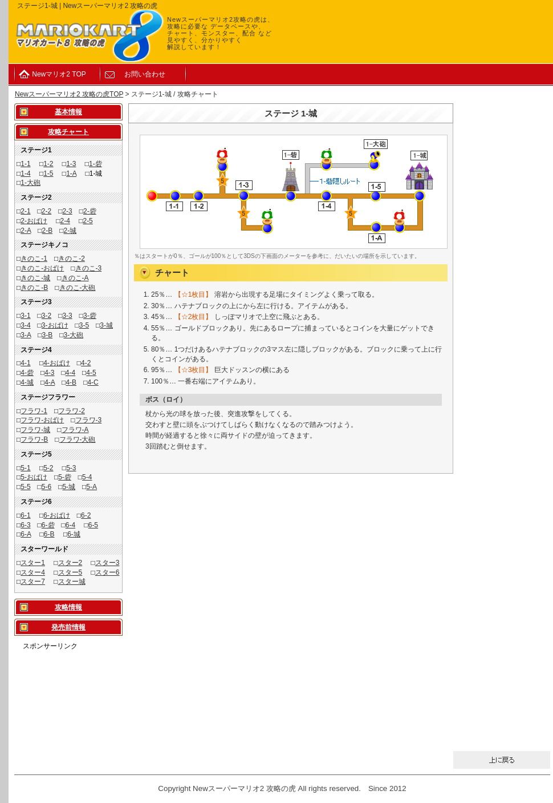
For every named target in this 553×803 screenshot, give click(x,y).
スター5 (70, 572)
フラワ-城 (35, 430)
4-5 (91, 373)
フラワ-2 (71, 411)
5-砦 (64, 477)
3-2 (46, 316)
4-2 (86, 363)
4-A (49, 382)
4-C (92, 382)
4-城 (27, 382)
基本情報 (68, 112)
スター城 (72, 582)
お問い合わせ (144, 74)
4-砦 (27, 373)
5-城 (68, 487)
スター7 (33, 582)
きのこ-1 (34, 259)
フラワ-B (34, 439)
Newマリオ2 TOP (59, 74)
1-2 (48, 164)
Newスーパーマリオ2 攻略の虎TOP (69, 94)
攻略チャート (68, 132)
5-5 (25, 487)
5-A (91, 487)
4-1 (25, 363)
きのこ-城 (35, 278)
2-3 (67, 211)
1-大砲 (30, 183)
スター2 (70, 563)
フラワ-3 (88, 420)
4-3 (49, 373)
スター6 (107, 572)
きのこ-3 (88, 268)
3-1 (25, 316)
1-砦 (95, 164)
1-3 (71, 164)
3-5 (84, 325)
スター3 (107, 563)
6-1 (25, 515)
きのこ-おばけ (42, 268)
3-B (47, 335)
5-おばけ (34, 477)
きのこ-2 (71, 259)
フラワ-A (75, 430)
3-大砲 (73, 335)
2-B (47, 231)
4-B (71, 382)
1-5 (48, 173)
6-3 (25, 525)
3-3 (67, 316)
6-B (49, 534)
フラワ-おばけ (42, 420)
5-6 (46, 487)
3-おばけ (55, 325)
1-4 (25, 173)
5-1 (25, 468)
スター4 (33, 572)
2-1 (25, 211)
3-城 (106, 325)
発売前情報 (68, 627)
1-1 (25, 164)
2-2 (46, 211)
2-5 (87, 221)
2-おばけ (34, 221)
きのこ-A (75, 278)
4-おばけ (56, 363)
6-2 (86, 515)
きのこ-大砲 (77, 288)
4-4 (70, 373)
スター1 (33, 563)
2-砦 (89, 211)
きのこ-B (34, 288)
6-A (26, 534)
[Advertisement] (68, 687)
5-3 (71, 468)
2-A (26, 231)
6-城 (73, 534)
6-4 (70, 525)
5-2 (48, 468)
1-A (71, 173)
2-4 (65, 221)
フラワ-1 (34, 411)
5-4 (87, 477)
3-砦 (89, 316)
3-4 (25, 325)
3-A (26, 335)
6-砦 (48, 525)
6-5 (93, 525)
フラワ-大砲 (77, 439)
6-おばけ (56, 515)
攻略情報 (68, 607)
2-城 (69, 231)
